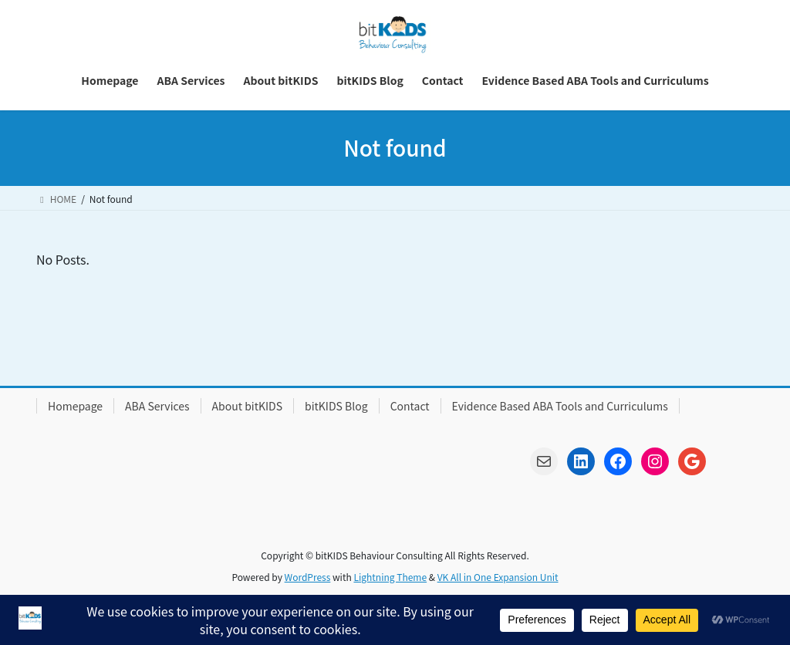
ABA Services (157, 406)
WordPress (308, 576)
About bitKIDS (247, 406)
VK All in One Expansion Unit (498, 576)
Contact (410, 406)
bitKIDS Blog (336, 406)
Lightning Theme (390, 576)
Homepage (75, 406)
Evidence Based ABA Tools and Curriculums (560, 406)
